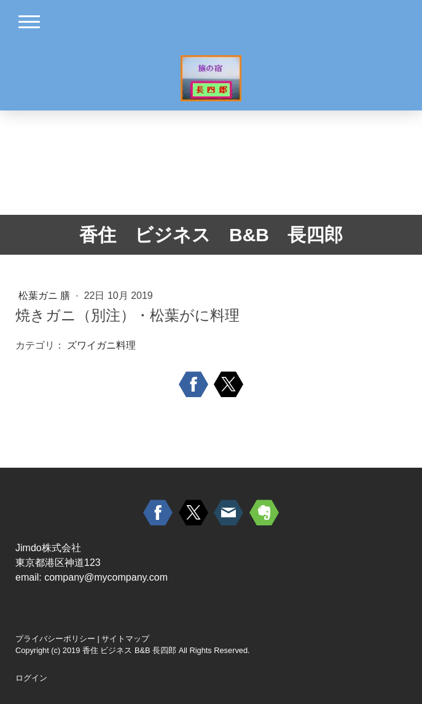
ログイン (31, 678)
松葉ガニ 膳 (45, 295)
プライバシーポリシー (55, 638)
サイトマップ (125, 638)
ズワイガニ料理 (101, 345)
